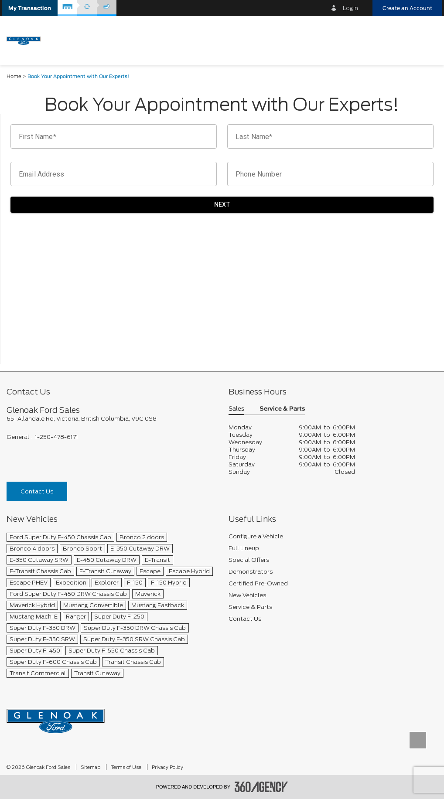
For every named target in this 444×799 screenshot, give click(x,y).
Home (14, 76)
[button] (30, 8)
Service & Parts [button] (282, 409)
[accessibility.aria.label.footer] (261, 787)
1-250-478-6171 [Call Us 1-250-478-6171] (56, 437)
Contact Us (36, 491)
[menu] (426, 40)
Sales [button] (236, 409)
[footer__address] (111, 418)
